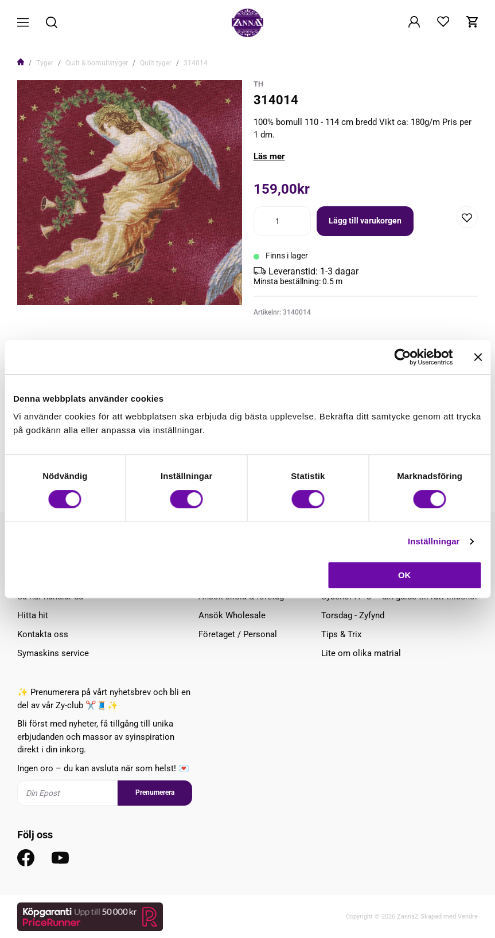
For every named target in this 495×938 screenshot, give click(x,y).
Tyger (44, 63)
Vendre (468, 916)
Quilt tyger (156, 63)
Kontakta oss (42, 634)
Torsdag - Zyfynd (352, 615)
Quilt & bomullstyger (96, 63)
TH (258, 84)
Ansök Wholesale (232, 615)
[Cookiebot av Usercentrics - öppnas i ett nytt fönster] (402, 357)
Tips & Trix (341, 634)
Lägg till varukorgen (365, 220)
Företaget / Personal (237, 634)
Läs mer (269, 156)
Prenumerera (154, 792)
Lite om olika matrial (361, 653)
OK (404, 575)
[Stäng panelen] (478, 357)
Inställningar (433, 541)
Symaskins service (53, 653)
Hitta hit (32, 615)
